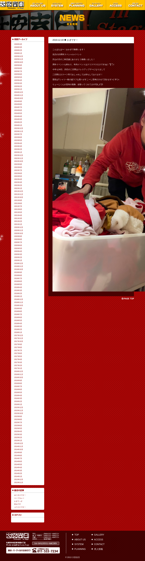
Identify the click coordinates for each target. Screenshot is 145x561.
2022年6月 (18, 173)
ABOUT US (80, 539)
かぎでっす (18, 501)
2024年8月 (18, 104)
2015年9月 (18, 416)
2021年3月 (18, 218)
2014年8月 (18, 455)
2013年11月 (18, 482)
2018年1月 (18, 332)
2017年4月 (18, 359)
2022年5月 (18, 176)
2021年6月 (18, 209)
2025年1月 (18, 89)
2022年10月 (18, 161)
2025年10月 (18, 62)
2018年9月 (18, 308)
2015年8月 (18, 419)
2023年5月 (18, 140)
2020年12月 (18, 227)
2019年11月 (18, 266)
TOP (76, 535)
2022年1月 (18, 188)
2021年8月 (18, 203)
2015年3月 (18, 434)
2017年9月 (18, 344)
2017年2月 (18, 365)
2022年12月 (18, 155)
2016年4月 (18, 395)
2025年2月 (18, 86)
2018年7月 (18, 314)
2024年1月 (18, 125)
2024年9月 (18, 101)
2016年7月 (18, 386)
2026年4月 (18, 44)
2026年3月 (18, 47)
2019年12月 (18, 263)
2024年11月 (18, 95)
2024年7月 (18, 107)
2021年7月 (18, 206)
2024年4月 (18, 116)
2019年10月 (18, 269)
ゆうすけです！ (20, 495)
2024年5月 (18, 113)
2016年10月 (18, 377)
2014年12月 (18, 443)
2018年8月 (18, 311)
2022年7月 (18, 170)
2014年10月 (18, 449)
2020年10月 (18, 233)
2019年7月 (18, 278)
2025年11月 (18, 59)
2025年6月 (18, 74)
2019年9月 (18, 272)
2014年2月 (18, 473)
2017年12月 (18, 335)
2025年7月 (18, 71)
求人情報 (98, 549)
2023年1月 (18, 152)
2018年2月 (18, 329)
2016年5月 (18, 392)
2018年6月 (18, 317)
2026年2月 (18, 50)
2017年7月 (18, 350)
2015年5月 (18, 428)
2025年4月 (18, 80)
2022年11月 (18, 158)
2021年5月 (18, 212)
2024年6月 (18, 110)
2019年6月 (18, 281)
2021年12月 (18, 191)
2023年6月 (18, 137)
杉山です (17, 504)
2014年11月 (18, 446)
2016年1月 (18, 404)
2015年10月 (18, 413)
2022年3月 (18, 182)
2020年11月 (18, 230)
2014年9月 (18, 452)
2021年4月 (18, 215)
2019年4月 (18, 287)
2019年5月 (18, 284)
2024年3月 (18, 119)
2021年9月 (18, 200)
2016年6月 (18, 389)
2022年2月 (18, 185)
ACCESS (98, 539)
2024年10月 (18, 98)
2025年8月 (18, 68)
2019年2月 (18, 293)
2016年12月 (18, 371)
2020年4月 (18, 251)
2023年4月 (18, 143)
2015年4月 (18, 431)
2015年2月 (18, 437)
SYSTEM (79, 544)
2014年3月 (18, 470)
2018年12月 (18, 299)
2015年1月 (18, 440)
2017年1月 (18, 368)
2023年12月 (18, 128)
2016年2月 (18, 401)
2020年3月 (18, 254)
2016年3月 (18, 398)
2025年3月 (18, 83)
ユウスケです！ (20, 507)
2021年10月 (18, 197)
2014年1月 (18, 476)
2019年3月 (18, 290)
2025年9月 (18, 65)
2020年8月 (18, 239)
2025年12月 (18, 56)
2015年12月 (18, 407)
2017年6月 (18, 353)
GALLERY (99, 535)
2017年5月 (18, 356)
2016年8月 (18, 383)
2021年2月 (18, 221)
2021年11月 (18, 194)
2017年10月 (18, 341)
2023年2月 (18, 149)
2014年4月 (18, 467)
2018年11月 (18, 302)
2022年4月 (18, 179)
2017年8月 (18, 347)
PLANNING (80, 549)
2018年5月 (18, 320)
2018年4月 (18, 323)
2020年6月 (18, 245)
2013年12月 (18, 479)
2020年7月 (18, 242)
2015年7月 (18, 422)
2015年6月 (18, 425)
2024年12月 (18, 92)
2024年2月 (18, 122)
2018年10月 (18, 305)
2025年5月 (18, 77)
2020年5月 (18, 248)
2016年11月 (18, 374)
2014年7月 (18, 458)
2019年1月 (18, 296)
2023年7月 (18, 134)
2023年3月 (18, 146)
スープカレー (19, 498)
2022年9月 (18, 164)
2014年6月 (18, 461)
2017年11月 (18, 338)
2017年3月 (18, 362)
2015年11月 (18, 410)
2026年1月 (18, 53)
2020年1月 (18, 260)
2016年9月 (18, 380)
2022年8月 (18, 167)
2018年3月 (18, 326)
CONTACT (99, 544)
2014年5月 (18, 464)
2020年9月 (18, 236)
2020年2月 (18, 257)
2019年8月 (18, 275)
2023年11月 (18, 131)
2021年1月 (18, 224)
